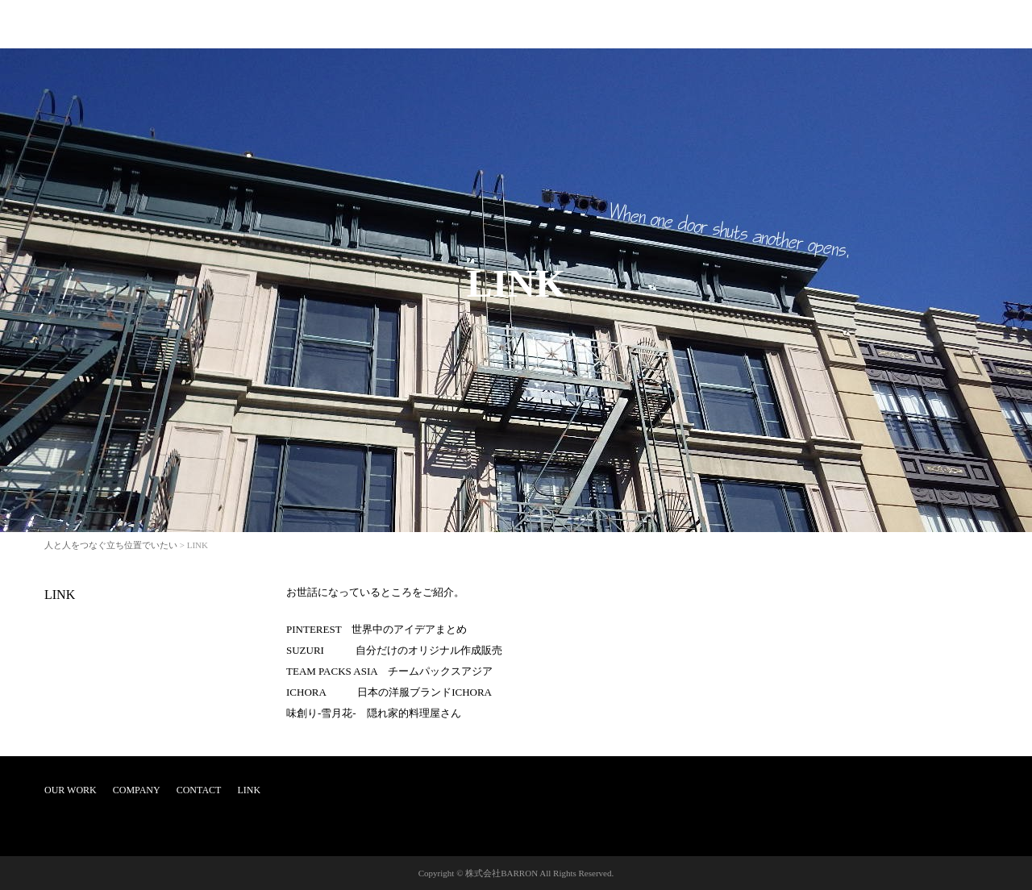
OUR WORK (70, 790)
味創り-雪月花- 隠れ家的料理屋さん (373, 713)
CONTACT (199, 790)
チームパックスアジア (440, 671)
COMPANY (136, 790)
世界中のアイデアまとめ (409, 629)
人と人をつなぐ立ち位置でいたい (110, 545)
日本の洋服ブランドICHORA (424, 692)
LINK (59, 594)
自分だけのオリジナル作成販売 (429, 650)
